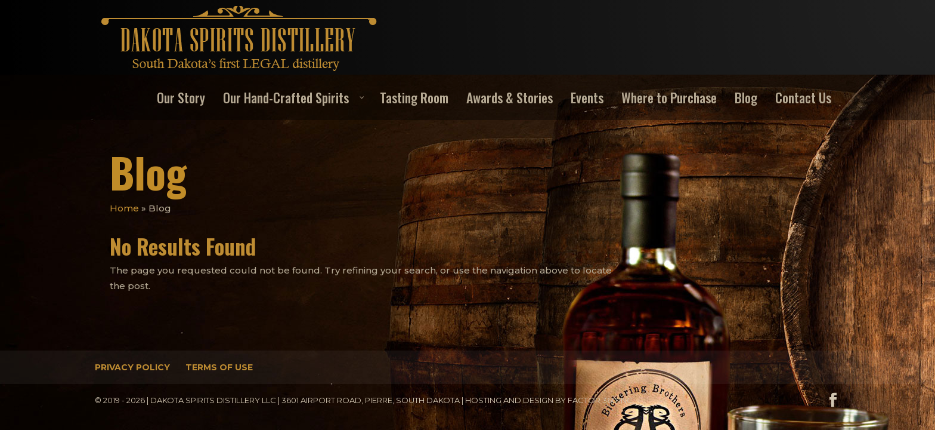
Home (124, 208)
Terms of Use (219, 367)
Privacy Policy (132, 367)
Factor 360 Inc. (601, 400)
